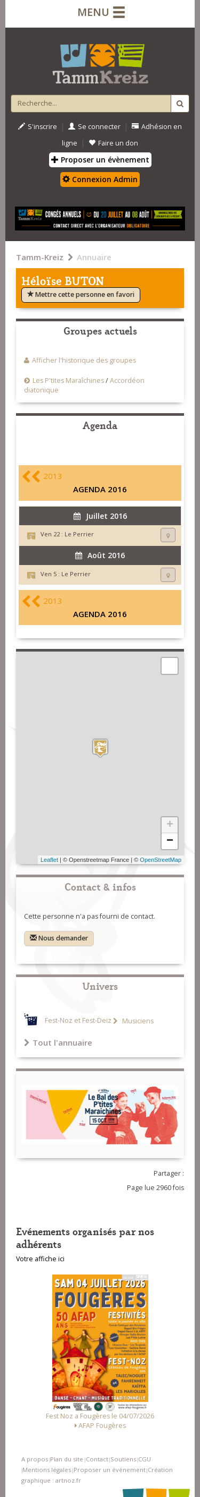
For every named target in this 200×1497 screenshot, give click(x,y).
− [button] (169, 841)
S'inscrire (37, 126)
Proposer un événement (110, 1470)
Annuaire (94, 257)
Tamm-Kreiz (39, 257)
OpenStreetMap (160, 860)
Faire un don (113, 143)
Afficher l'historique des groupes (84, 360)
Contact (97, 1459)
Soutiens (123, 1459)
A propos (34, 1459)
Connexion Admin (100, 179)
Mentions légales (46, 1470)
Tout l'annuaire (58, 1042)
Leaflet (49, 860)
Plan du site (66, 1459)
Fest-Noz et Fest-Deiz (78, 1020)
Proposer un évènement (100, 160)
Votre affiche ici (40, 1258)
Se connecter (94, 126)
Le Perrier (79, 534)
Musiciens (137, 1020)
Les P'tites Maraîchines (69, 380)
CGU (144, 1459)
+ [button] (169, 825)
